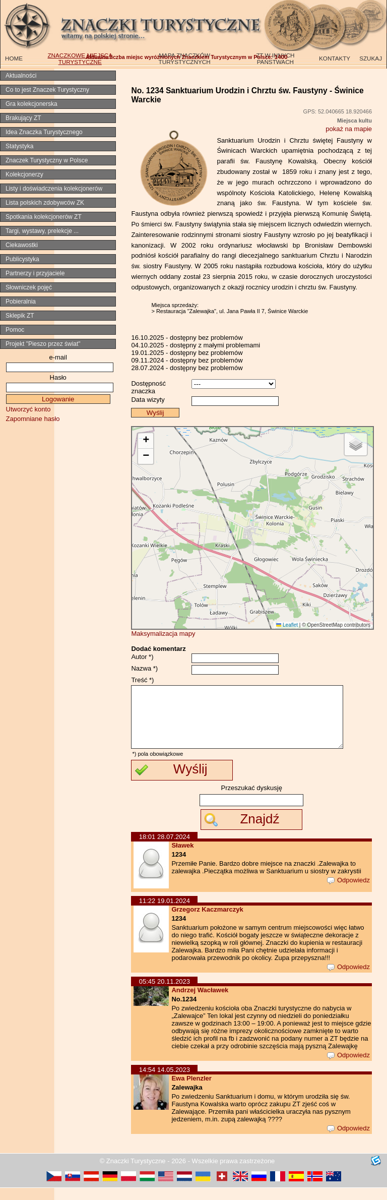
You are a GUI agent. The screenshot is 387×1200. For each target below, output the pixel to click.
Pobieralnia (21, 301)
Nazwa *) (144, 668)
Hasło (58, 377)
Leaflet (287, 625)
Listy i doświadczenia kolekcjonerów (54, 188)
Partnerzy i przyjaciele (35, 273)
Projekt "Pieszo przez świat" (43, 343)
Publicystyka (22, 259)
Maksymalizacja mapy (163, 633)
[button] (145, 441)
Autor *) (142, 657)
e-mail (58, 357)
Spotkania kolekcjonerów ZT (44, 216)
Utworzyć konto (28, 409)
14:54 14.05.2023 (164, 1082)
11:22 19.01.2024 (164, 913)
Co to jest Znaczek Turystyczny (47, 89)
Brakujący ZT (23, 118)
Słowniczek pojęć (29, 287)
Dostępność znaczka (148, 387)
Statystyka (19, 146)
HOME (14, 58)
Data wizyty (147, 399)
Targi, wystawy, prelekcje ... (42, 230)
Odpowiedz (348, 892)
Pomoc (15, 329)
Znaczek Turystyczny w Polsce (47, 160)
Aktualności (21, 75)
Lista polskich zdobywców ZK (45, 202)
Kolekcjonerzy (24, 174)
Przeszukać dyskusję (251, 800)
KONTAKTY (334, 58)
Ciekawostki (22, 245)
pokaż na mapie (349, 129)
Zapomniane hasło (33, 419)
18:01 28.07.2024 (164, 849)
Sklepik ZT (20, 315)
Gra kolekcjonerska (31, 103)
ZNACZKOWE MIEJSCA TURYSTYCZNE (79, 58)
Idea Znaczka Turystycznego (44, 132)
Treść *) (142, 680)
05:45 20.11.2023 (164, 993)
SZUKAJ (370, 58)
